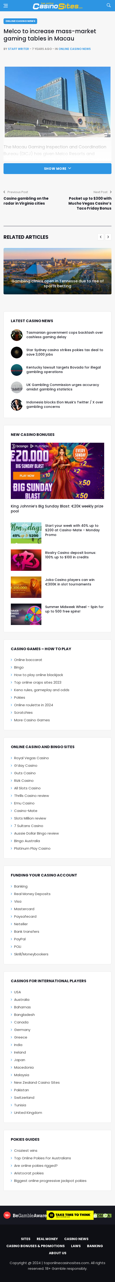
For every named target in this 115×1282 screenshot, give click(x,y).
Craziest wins (25, 1150)
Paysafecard (25, 916)
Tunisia (20, 1105)
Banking (21, 886)
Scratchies (23, 712)
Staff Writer (18, 49)
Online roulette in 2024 (33, 704)
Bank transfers (26, 931)
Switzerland (24, 1097)
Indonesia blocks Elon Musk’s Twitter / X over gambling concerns (64, 404)
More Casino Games (32, 720)
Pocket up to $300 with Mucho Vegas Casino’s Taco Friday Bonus (89, 203)
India (18, 1044)
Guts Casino (25, 773)
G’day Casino (25, 765)
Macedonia (24, 1067)
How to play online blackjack (38, 674)
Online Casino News (20, 21)
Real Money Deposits (32, 893)
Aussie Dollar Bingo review (36, 833)
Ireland (20, 1052)
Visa (17, 901)
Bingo (19, 667)
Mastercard (24, 908)
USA (17, 992)
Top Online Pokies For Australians (42, 1158)
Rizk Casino (24, 780)
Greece (20, 1037)
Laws (76, 1246)
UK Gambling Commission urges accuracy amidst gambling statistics (62, 387)
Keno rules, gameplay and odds (41, 689)
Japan (19, 1059)
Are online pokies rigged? (36, 1165)
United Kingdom (28, 1112)
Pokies (19, 697)
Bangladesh (24, 1014)
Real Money (47, 1239)
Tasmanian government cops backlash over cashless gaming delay (64, 335)
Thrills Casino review (31, 795)
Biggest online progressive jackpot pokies (50, 1180)
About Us (57, 1253)
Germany (22, 1029)
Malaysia (21, 1074)
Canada (21, 1022)
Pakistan (21, 1089)
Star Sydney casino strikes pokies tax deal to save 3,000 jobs (64, 352)
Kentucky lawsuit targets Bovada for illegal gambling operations (63, 369)
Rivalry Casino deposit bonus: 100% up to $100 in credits (70, 555)
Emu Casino (24, 803)
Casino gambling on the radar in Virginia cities (26, 201)
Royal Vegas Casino (31, 757)
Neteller (21, 923)
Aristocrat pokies (29, 1173)
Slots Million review (30, 818)
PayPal (20, 939)
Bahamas (22, 1007)
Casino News (76, 1239)
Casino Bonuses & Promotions (35, 1246)
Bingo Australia (27, 840)
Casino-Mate (25, 810)
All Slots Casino (27, 788)
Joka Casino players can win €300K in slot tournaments (70, 582)
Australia (21, 999)
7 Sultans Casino (28, 825)
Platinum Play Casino (32, 848)
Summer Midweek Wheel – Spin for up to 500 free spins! (74, 609)
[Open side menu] (6, 5)
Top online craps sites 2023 (37, 682)
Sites (25, 1239)
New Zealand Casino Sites (37, 1082)
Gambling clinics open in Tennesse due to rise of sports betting (58, 283)
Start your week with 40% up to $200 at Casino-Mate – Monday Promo (72, 530)
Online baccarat (28, 659)
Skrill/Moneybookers (31, 954)
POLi (17, 946)
